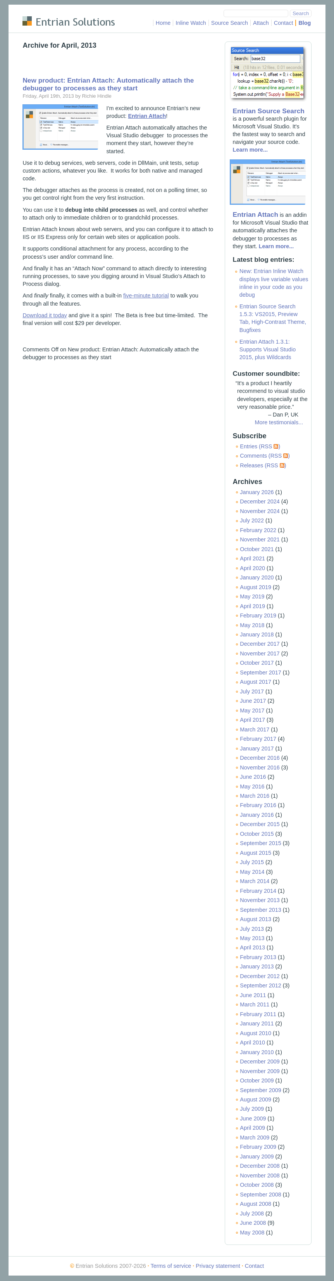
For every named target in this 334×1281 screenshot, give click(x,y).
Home (163, 23)
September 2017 (260, 672)
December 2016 (259, 758)
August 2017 (255, 682)
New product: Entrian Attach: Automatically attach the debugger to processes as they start (108, 84)
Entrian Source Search (269, 111)
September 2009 (260, 1090)
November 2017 (259, 653)
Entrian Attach (255, 214)
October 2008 (257, 1185)
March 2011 (254, 1004)
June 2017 (253, 701)
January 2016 (257, 815)
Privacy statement (218, 1266)
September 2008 (260, 1194)
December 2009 (259, 1061)
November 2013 (259, 900)
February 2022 (258, 530)
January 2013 (257, 966)
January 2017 (257, 748)
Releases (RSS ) (263, 465)
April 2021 (252, 558)
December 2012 (259, 976)
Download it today (44, 315)
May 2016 (252, 786)
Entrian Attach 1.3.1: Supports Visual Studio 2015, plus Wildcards (267, 349)
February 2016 (258, 805)
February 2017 (258, 739)
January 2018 (257, 634)
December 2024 (259, 501)
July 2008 (252, 1213)
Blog (304, 23)
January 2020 (257, 577)
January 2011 (257, 1023)
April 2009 (252, 1128)
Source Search (229, 23)
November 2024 (259, 511)
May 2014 (252, 872)
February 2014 (258, 891)
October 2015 (257, 834)
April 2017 (252, 720)
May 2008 (252, 1232)
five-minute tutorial (146, 295)
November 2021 (259, 539)
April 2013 (252, 947)
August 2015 (255, 853)
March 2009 (254, 1137)
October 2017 (257, 663)
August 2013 (255, 919)
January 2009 (257, 1156)
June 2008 (253, 1223)
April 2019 (252, 606)
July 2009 (252, 1109)
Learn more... (250, 150)
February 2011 (258, 1014)
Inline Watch (191, 23)
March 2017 (254, 729)
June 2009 (253, 1118)
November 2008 (259, 1175)
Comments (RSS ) (265, 456)
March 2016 (254, 796)
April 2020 (252, 568)
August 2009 (255, 1099)
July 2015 (252, 862)
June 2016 (253, 777)
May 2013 (252, 938)
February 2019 (258, 615)
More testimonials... (279, 422)
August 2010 (255, 1033)
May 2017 (252, 710)
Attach (261, 23)
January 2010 (257, 1052)
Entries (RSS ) (260, 446)
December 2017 (259, 644)
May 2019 (252, 596)
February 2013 (258, 957)
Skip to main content (47, 10)
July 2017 (252, 691)
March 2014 (254, 881)
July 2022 (252, 520)
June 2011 (253, 995)
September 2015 (260, 843)
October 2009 (257, 1080)
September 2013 (260, 910)
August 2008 (255, 1204)
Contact (283, 23)
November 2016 (259, 767)
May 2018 (252, 625)
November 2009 (259, 1071)
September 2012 (260, 985)
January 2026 (257, 492)
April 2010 (252, 1042)
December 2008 (259, 1166)
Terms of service (171, 1266)
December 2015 (259, 824)
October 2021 (257, 549)
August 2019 (255, 587)
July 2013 (252, 929)
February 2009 (258, 1147)
